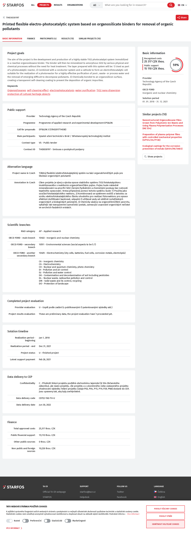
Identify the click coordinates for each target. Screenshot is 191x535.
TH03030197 (12, 17)
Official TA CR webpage (54, 491)
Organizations (75, 5)
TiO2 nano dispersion (108, 90)
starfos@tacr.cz (88, 491)
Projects (44, 5)
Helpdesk (84, 497)
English (161, 497)
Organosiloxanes (16, 90)
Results (58, 5)
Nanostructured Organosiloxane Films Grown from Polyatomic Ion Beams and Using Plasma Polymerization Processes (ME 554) (163, 124)
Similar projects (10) (90, 38)
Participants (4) (48, 38)
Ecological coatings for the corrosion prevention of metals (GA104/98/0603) (163, 147)
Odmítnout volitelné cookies (165, 524)
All (33, 5)
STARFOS (47, 497)
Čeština (161, 491)
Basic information (12, 38)
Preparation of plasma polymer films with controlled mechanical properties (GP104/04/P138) (162, 137)
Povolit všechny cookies (165, 509)
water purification (85, 90)
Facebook (121, 497)
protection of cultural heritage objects (28, 94)
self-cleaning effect (38, 90)
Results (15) (67, 38)
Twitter (120, 491)
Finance (31, 38)
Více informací (133, 514)
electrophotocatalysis (62, 90)
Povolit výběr (165, 516)
